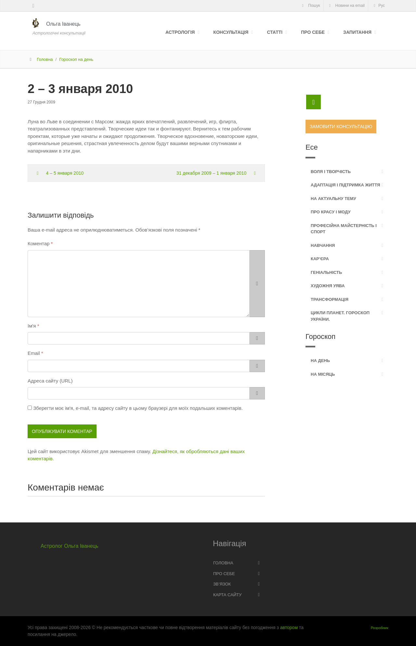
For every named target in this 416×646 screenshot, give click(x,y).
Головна (45, 59)
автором (289, 627)
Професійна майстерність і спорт (344, 229)
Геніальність (326, 272)
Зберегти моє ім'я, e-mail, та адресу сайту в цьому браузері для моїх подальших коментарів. (138, 408)
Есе (312, 147)
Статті (274, 32)
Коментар (38, 243)
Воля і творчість (331, 171)
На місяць (323, 374)
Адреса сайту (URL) (50, 381)
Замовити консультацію (341, 126)
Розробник (379, 628)
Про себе (313, 32)
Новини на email (346, 5)
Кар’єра (320, 258)
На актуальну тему (333, 198)
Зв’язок (222, 584)
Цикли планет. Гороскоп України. (340, 316)
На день (320, 360)
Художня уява (328, 285)
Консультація (230, 32)
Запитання (357, 32)
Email (34, 353)
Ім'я (32, 326)
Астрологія (180, 32)
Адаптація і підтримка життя (345, 184)
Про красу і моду (331, 211)
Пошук (310, 5)
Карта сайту (227, 594)
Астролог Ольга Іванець (69, 546)
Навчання (323, 245)
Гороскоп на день (76, 59)
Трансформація (329, 299)
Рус (378, 5)
